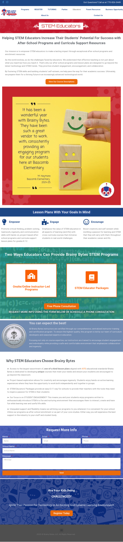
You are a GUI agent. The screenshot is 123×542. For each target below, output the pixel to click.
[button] (61, 530)
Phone (85, 436)
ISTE (84, 368)
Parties (64, 9)
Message (6, 456)
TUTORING (52, 9)
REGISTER (38, 9)
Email (45, 436)
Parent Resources (93, 9)
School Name (8, 446)
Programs (25, 9)
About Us (45, 15)
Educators (77, 9)
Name (5, 436)
